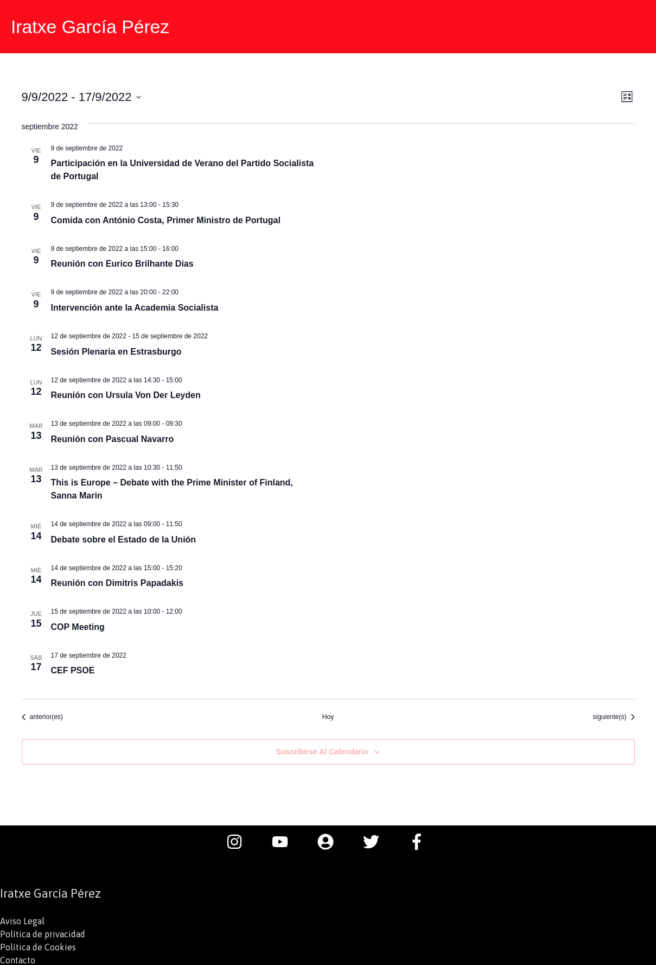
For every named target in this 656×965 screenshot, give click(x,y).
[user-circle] (331, 840)
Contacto (17, 958)
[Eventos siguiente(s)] (613, 715)
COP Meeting (78, 625)
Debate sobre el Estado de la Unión (123, 538)
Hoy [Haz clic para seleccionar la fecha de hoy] (328, 715)
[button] (634, 25)
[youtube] (285, 840)
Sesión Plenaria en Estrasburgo (116, 349)
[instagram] (240, 840)
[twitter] (376, 840)
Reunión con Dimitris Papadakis (117, 581)
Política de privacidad (42, 932)
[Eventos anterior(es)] (42, 715)
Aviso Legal (22, 919)
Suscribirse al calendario (322, 750)
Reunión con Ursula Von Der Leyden (126, 393)
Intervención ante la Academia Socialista (135, 306)
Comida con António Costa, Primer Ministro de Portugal (166, 218)
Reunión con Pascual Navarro (112, 437)
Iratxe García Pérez (93, 25)
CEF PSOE (73, 668)
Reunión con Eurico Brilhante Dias (122, 262)
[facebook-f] (419, 840)
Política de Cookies (38, 945)
